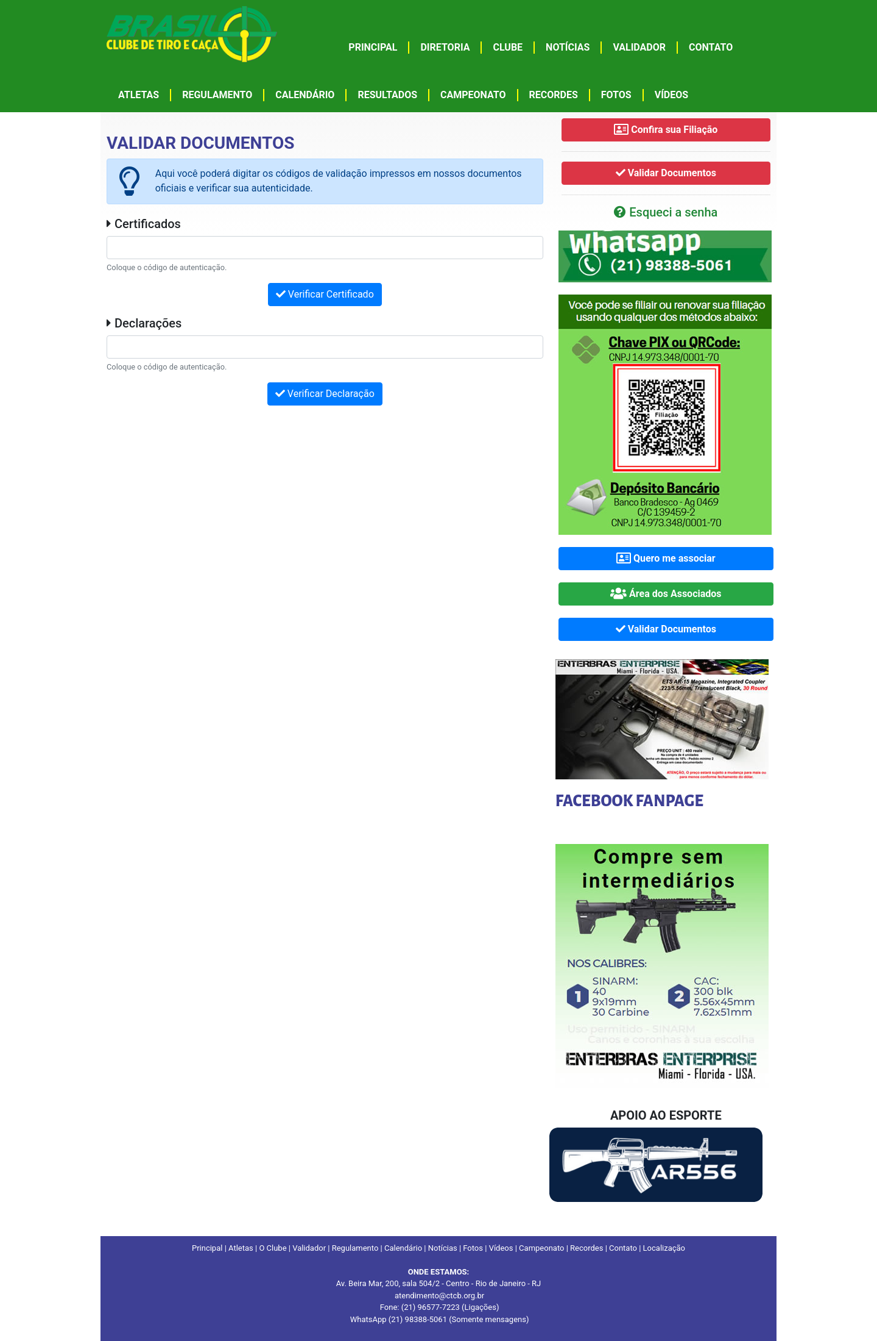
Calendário (403, 1248)
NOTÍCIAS (568, 47)
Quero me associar (666, 558)
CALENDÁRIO (304, 95)
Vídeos (501, 1248)
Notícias (442, 1248)
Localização (664, 1248)
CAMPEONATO (473, 95)
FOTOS (616, 95)
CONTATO (711, 47)
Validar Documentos (666, 173)
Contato (623, 1248)
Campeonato (541, 1248)
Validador (309, 1248)
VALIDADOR (639, 47)
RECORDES (553, 95)
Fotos (473, 1248)
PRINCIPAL (372, 47)
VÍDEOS (671, 95)
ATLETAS (138, 95)
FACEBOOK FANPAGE (629, 801)
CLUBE (508, 47)
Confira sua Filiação (665, 129)
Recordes (586, 1248)
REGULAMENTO (217, 95)
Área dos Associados (665, 593)
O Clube (272, 1248)
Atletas (240, 1248)
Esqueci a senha (665, 212)
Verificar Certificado (325, 294)
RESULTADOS (387, 95)
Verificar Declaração (325, 393)
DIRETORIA (445, 47)
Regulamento (355, 1248)
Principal (207, 1248)
